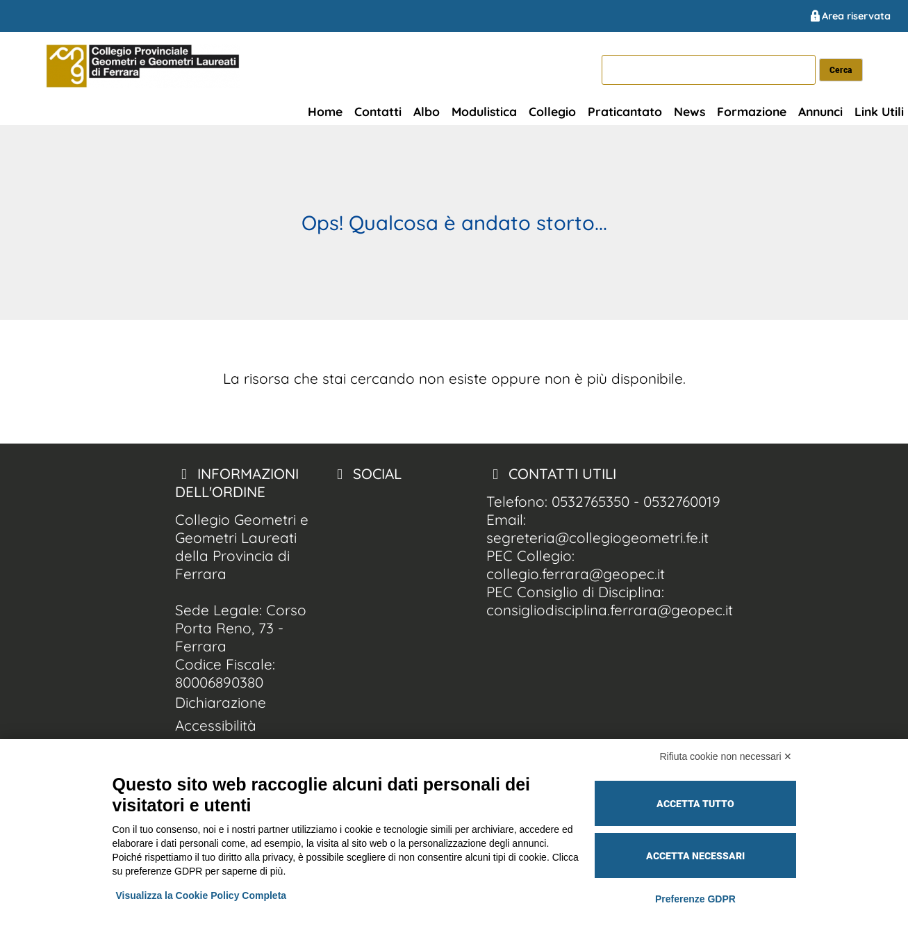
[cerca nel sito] (841, 69)
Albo (426, 111)
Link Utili (879, 111)
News (689, 111)
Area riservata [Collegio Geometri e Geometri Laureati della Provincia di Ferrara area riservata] (849, 16)
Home (325, 111)
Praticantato (625, 111)
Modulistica (484, 111)
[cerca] (709, 69)
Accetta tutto (695, 803)
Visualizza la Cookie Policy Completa (201, 895)
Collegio (552, 111)
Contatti (378, 111)
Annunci (820, 111)
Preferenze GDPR (695, 899)
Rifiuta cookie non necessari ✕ (726, 756)
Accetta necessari (695, 855)
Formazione (751, 111)
